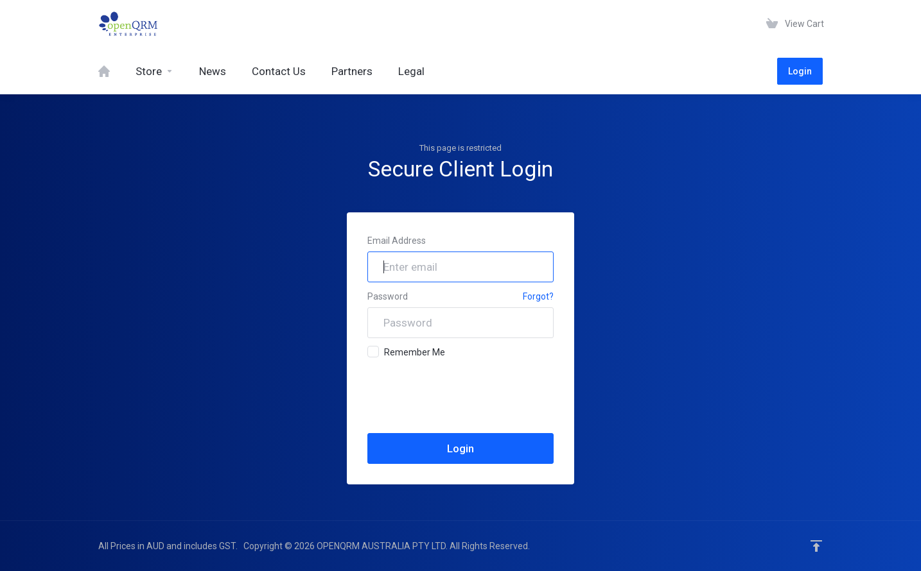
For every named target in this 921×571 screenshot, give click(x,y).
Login (800, 71)
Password (387, 296)
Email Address (396, 240)
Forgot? (538, 296)
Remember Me (406, 351)
